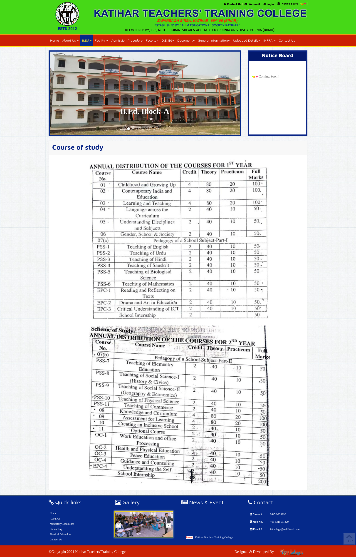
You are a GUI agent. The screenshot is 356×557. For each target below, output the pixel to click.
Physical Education (60, 534)
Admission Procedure (127, 40)
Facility (101, 40)
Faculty (152, 40)
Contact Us (232, 4)
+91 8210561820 (279, 521)
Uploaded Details (246, 40)
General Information (214, 40)
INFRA (269, 40)
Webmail (252, 4)
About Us (70, 40)
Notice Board (291, 3)
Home (54, 40)
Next (169, 527)
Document (186, 40)
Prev (120, 527)
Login (268, 4)
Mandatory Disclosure (62, 523)
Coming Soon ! (269, 92)
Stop (168, 543)
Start (168, 541)
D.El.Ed (168, 40)
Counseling (56, 529)
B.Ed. (86, 40)
